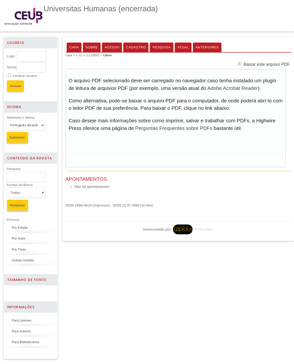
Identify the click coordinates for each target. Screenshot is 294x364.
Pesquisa (14, 169)
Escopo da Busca (20, 185)
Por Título (19, 249)
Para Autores (21, 331)
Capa (74, 47)
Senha (11, 67)
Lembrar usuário (25, 76)
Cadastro (136, 47)
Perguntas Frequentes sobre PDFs (173, 128)
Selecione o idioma (21, 117)
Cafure (107, 55)
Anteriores (207, 47)
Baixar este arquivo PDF (267, 64)
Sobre (92, 47)
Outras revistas (23, 260)
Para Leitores (21, 320)
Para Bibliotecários (25, 342)
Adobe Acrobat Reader (232, 88)
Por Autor (18, 238)
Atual (183, 47)
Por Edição (20, 227)
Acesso (112, 47)
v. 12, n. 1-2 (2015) (87, 55)
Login (11, 56)
